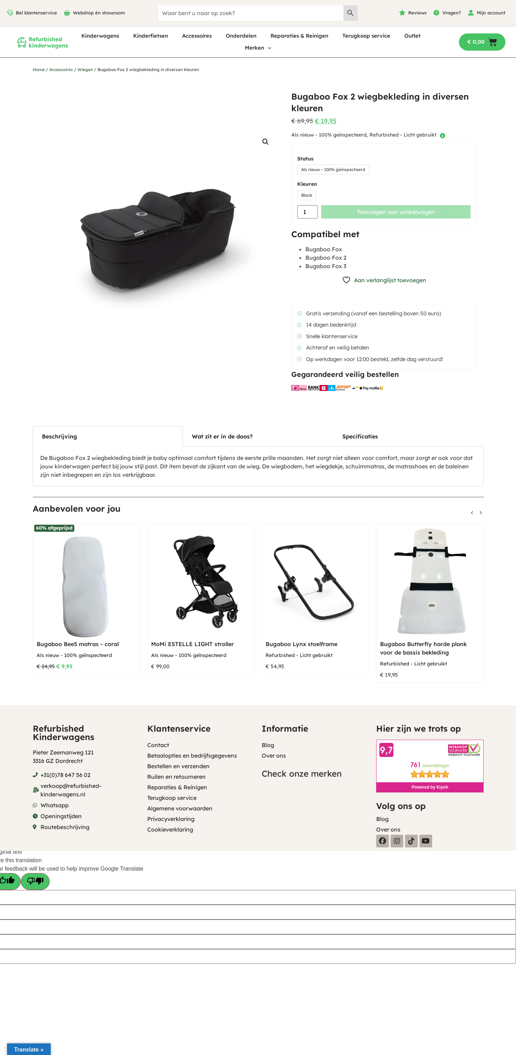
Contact (158, 744)
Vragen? (451, 12)
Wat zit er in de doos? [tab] (222, 436)
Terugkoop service (366, 35)
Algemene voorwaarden (179, 808)
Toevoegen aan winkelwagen (396, 211)
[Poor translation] (35, 881)
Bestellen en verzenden (178, 766)
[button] (265, 141)
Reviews (417, 12)
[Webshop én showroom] (67, 12)
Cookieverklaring (170, 829)
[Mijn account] (471, 12)
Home (39, 69)
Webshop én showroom (99, 12)
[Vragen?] (436, 12)
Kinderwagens (100, 35)
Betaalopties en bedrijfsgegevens (192, 755)
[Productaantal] (307, 212)
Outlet (412, 35)
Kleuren (307, 184)
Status (305, 158)
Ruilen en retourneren (176, 776)
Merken (258, 48)
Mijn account (491, 12)
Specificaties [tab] (360, 436)
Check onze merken (302, 773)
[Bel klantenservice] (10, 12)
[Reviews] (402, 12)
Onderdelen (241, 35)
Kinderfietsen (150, 35)
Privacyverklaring (170, 818)
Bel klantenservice (36, 12)
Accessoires (197, 35)
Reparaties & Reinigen (299, 35)
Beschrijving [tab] (59, 436)
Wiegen (85, 69)
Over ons (274, 755)
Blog (268, 744)
